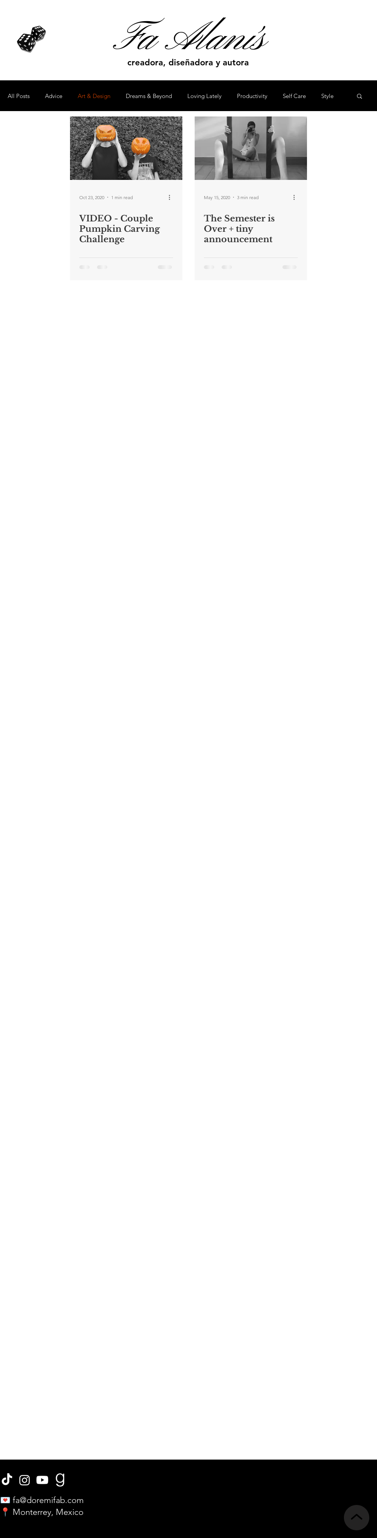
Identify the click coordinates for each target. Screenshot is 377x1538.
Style (327, 96)
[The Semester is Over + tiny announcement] (251, 148)
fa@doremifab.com (48, 1500)
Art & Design (94, 96)
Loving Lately (204, 96)
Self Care (294, 96)
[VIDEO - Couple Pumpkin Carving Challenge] (126, 148)
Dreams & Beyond (149, 96)
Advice (53, 96)
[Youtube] (42, 1480)
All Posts (19, 96)
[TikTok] (7, 1480)
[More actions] (172, 197)
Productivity (252, 96)
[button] (359, 97)
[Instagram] (25, 1480)
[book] (60, 1480)
